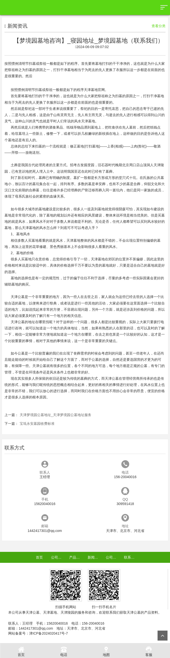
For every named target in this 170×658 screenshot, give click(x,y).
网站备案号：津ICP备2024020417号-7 (38, 633)
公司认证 (113, 557)
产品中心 (76, 557)
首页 (39, 557)
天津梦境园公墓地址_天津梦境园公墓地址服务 (55, 415)
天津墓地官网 (94, 90)
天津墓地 (88, 121)
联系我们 (131, 557)
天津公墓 (18, 297)
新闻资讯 (95, 557)
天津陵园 (67, 612)
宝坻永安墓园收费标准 (37, 424)
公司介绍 (58, 557)
